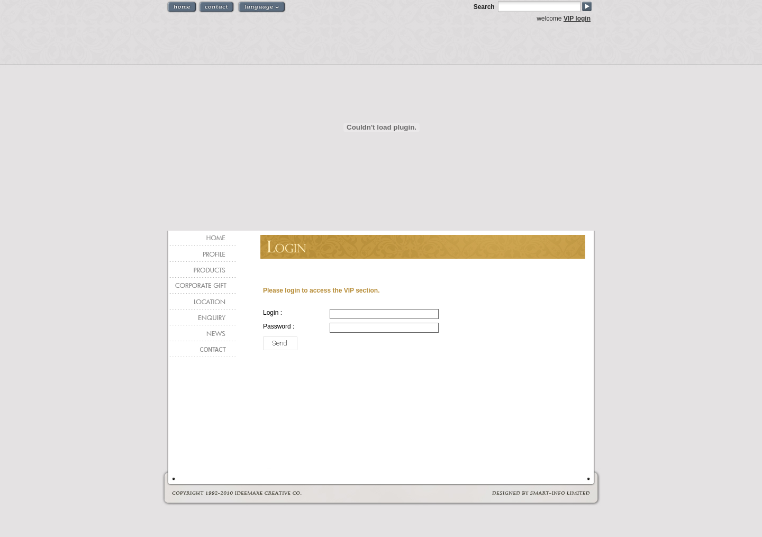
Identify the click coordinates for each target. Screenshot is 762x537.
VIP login (577, 18)
